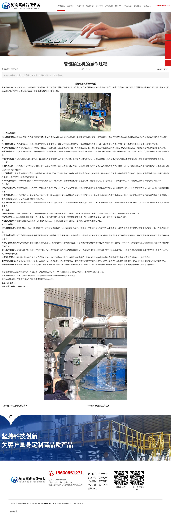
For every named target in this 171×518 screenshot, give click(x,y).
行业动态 (103, 485)
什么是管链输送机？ (19, 406)
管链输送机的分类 (102, 406)
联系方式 (92, 488)
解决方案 (92, 477)
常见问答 (92, 485)
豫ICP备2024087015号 (49, 503)
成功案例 (92, 481)
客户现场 (103, 477)
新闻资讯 (103, 481)
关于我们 (92, 474)
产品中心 (103, 474)
